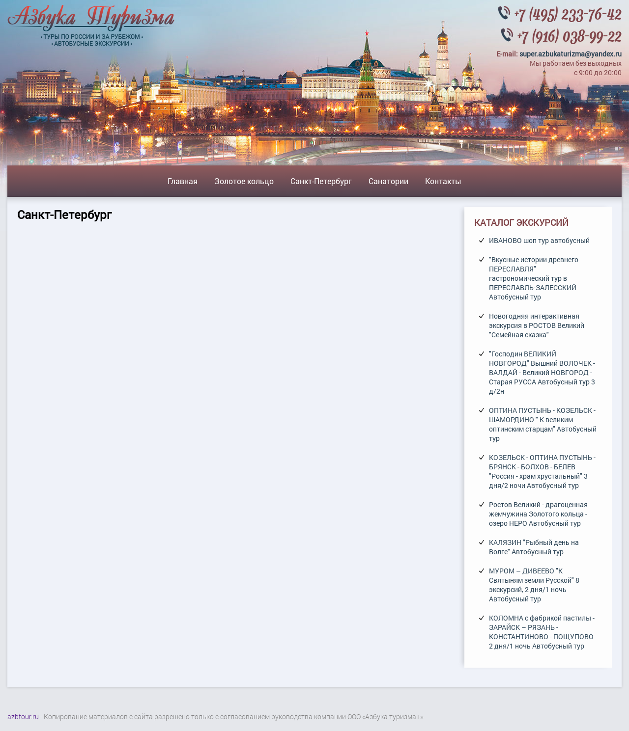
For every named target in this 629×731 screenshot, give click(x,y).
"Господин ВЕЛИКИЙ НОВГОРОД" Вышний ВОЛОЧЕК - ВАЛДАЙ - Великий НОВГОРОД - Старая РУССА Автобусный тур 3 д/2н (542, 372)
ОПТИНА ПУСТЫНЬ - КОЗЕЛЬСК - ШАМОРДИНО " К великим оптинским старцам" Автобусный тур (543, 424)
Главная (183, 181)
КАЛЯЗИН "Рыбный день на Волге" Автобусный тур (534, 547)
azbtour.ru (23, 716)
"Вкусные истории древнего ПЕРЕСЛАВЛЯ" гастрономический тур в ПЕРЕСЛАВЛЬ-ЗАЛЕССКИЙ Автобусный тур (533, 278)
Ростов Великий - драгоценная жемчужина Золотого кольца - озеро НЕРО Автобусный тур (538, 514)
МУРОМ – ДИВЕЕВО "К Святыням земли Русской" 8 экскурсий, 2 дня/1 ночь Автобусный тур (534, 584)
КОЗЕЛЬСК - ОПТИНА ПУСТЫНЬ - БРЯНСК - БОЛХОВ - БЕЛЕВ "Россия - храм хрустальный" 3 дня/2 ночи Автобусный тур (542, 471)
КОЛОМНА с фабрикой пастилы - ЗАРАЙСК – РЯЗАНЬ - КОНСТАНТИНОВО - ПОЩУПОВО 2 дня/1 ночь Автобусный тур (542, 631)
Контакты (443, 181)
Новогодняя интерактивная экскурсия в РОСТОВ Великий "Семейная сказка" (536, 325)
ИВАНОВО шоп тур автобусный (539, 240)
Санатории (388, 181)
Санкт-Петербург (321, 181)
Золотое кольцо (244, 181)
